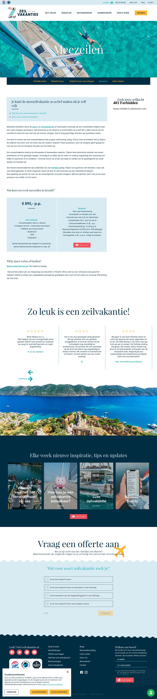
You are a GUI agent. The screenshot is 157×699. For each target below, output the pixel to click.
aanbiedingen (104, 13)
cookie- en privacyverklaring (52, 684)
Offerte (141, 13)
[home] (23, 12)
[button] (120, 2)
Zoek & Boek (123, 13)
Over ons (83, 658)
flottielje (55, 168)
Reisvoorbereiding (88, 650)
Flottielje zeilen (39, 81)
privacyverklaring (122, 674)
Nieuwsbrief (85, 661)
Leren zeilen (85, 654)
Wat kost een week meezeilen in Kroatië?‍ (29, 113)
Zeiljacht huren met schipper (82, 81)
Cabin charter (118, 81)
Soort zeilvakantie (55, 665)
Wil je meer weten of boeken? (25, 117)
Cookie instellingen (96, 694)
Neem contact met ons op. (18, 266)
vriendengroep (47, 127)
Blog (143, 2)
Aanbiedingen (54, 650)
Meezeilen (103, 81)
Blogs (82, 647)
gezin (35, 127)
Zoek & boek (53, 647)
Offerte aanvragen (56, 654)
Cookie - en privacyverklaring (76, 694)
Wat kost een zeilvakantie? (59, 658)
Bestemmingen (54, 661)
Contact (150, 2)
